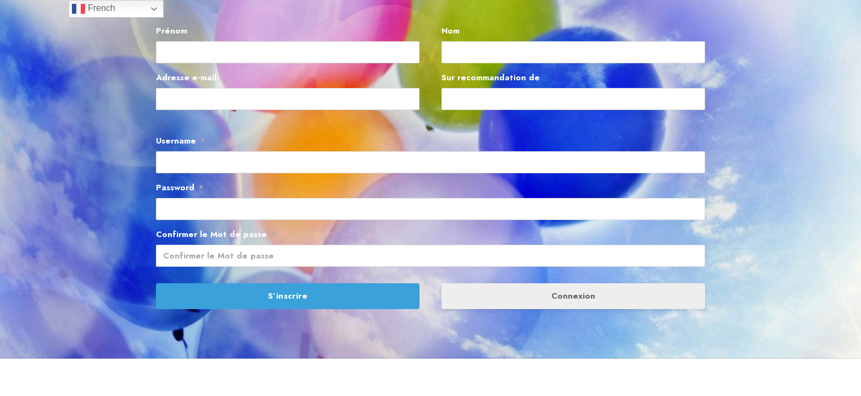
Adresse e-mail (186, 78)
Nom (450, 31)
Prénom (171, 31)
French (93, 8)
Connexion (573, 296)
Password (179, 188)
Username (180, 141)
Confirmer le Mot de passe (216, 234)
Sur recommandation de (490, 78)
